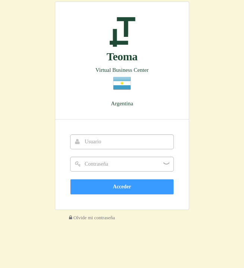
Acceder (122, 186)
